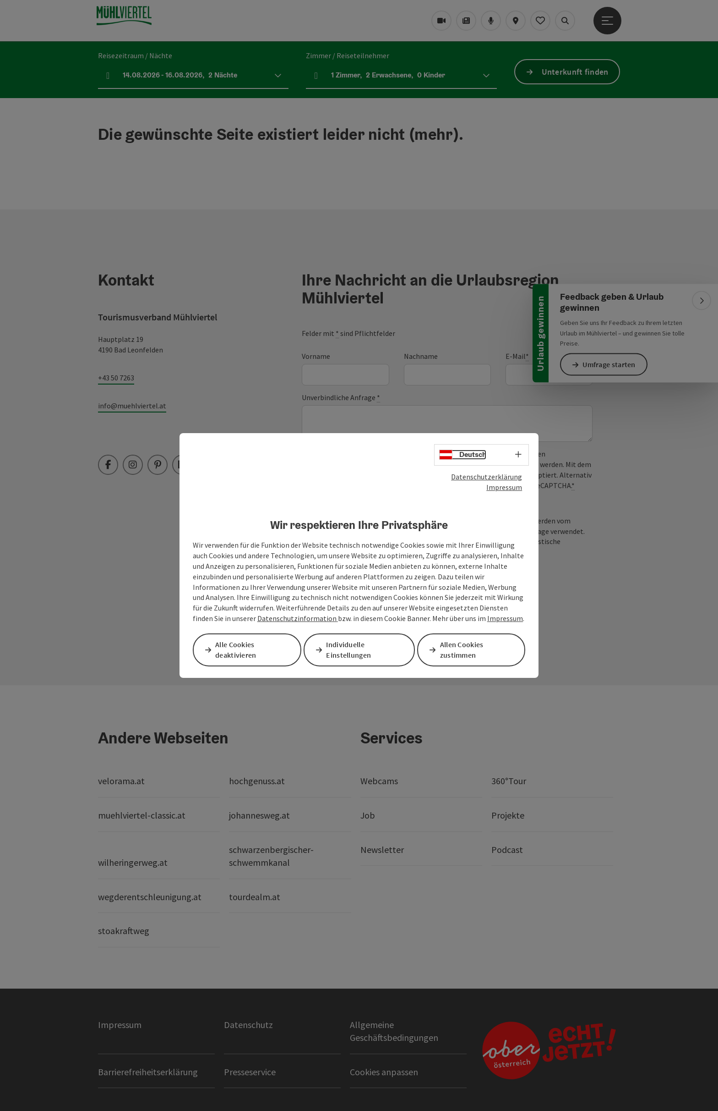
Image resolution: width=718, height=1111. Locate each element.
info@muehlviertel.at (132, 405)
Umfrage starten (610, 364)
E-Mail (517, 356)
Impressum (504, 487)
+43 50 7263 (116, 377)
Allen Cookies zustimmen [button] (463, 650)
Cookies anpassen (384, 1072)
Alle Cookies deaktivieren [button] (237, 650)
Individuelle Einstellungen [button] (350, 650)
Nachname (421, 356)
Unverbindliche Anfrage (341, 397)
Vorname (316, 356)
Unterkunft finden (575, 71)
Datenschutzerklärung (486, 477)
